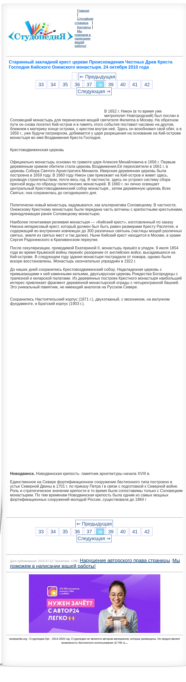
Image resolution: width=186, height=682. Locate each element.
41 (135, 84)
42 (147, 84)
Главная (83, 10)
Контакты (84, 27)
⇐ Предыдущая (97, 76)
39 (111, 84)
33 (41, 84)
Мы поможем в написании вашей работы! (83, 38)
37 (89, 84)
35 (65, 84)
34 (53, 84)
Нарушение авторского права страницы (125, 560)
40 (123, 84)
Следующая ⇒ (94, 91)
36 (77, 84)
